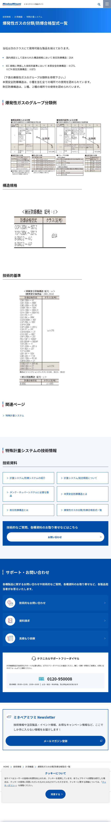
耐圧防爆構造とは (19, 510)
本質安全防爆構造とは (75, 494)
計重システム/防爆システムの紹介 (27, 478)
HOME (6, 766)
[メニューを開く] (107, 4)
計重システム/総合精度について (80, 478)
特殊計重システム (34, 16)
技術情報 (17, 766)
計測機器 (29, 766)
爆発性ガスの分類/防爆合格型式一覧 (83, 510)
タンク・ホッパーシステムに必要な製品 (29, 494)
